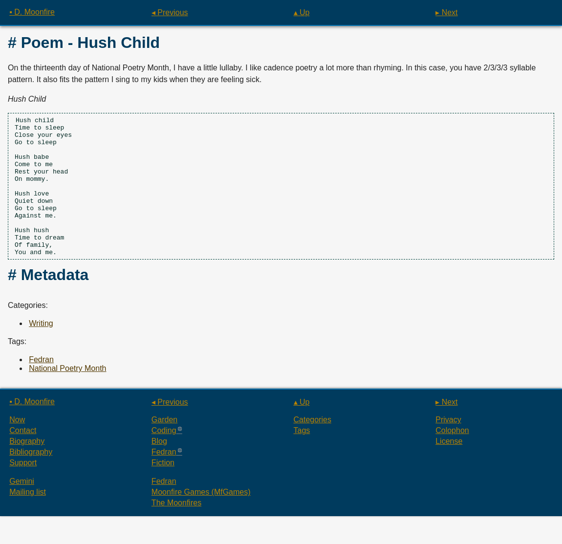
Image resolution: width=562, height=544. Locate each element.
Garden (164, 447)
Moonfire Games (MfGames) (201, 520)
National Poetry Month (67, 396)
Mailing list (27, 520)
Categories (312, 447)
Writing (41, 351)
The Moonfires (176, 530)
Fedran (41, 387)
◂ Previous (169, 12)
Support (23, 490)
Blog (159, 469)
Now (17, 447)
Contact (22, 458)
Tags (302, 458)
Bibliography (30, 480)
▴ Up (302, 12)
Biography (26, 469)
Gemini (21, 509)
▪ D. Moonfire (32, 12)
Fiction (162, 490)
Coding (163, 458)
